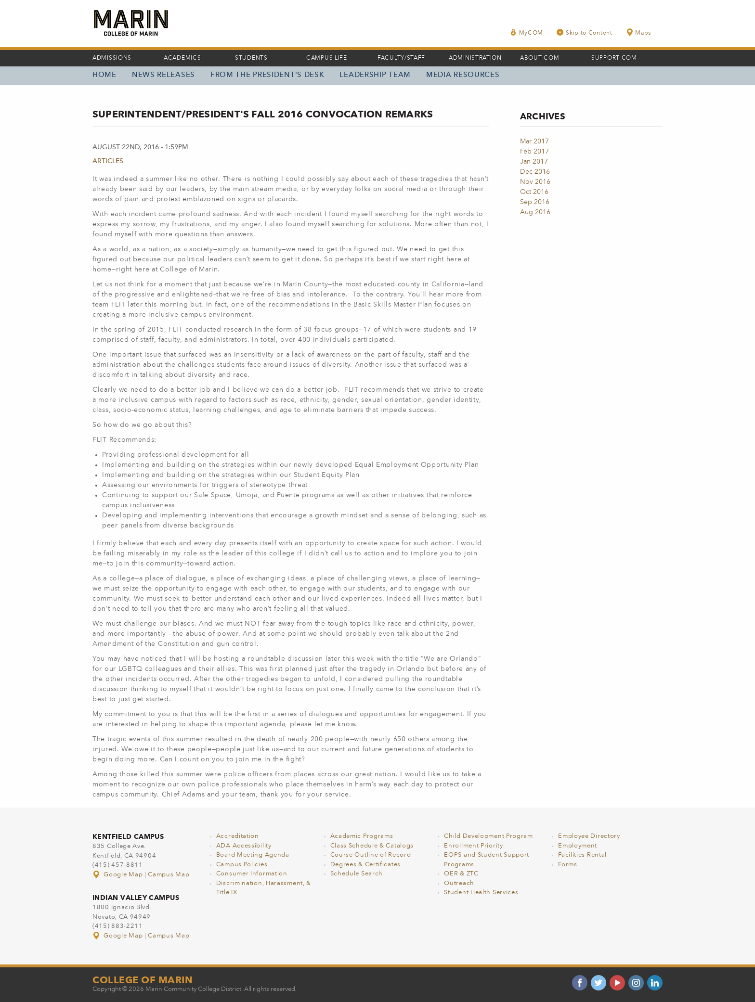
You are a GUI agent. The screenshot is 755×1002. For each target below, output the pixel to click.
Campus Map (168, 875)
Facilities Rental (582, 855)
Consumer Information (251, 874)
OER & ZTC (461, 874)
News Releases (163, 75)
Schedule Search (356, 874)
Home (104, 75)
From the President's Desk (267, 75)
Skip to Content (584, 32)
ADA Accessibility (244, 846)
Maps (638, 32)
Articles (107, 161)
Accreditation (237, 836)
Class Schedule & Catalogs (372, 846)
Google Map (118, 875)
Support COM (614, 58)
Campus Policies (242, 864)
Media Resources (463, 75)
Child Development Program (488, 836)
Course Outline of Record (370, 855)
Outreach (459, 883)
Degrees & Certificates (365, 864)
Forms (567, 864)
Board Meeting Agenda (252, 855)
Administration (475, 58)
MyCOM (527, 32)
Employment (577, 846)
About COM (539, 58)
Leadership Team (375, 75)
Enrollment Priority (473, 846)
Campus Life (326, 58)
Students (251, 58)
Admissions (111, 58)
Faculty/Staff (401, 58)
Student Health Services (481, 892)
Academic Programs (361, 836)
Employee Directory (589, 836)
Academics (182, 58)
